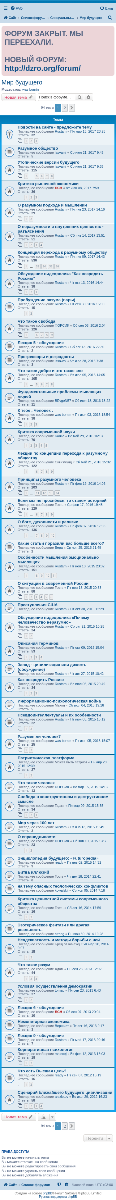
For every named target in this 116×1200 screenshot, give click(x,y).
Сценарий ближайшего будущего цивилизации (65, 1092)
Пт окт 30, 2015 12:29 (87, 609)
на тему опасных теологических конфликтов (63, 886)
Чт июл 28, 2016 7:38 (86, 361)
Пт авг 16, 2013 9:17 (88, 1026)
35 (50, 266)
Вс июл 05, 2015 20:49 (87, 684)
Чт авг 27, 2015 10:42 (87, 673)
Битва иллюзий (33, 872)
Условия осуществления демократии (55, 986)
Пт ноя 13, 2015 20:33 (84, 587)
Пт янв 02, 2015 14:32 (84, 862)
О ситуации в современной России (53, 583)
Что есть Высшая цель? (42, 1071)
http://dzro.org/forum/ (43, 68)
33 (37, 266)
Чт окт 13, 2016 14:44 (87, 282)
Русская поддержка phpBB (58, 1196)
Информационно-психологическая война (59, 701)
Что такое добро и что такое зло (50, 370)
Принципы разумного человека (49, 479)
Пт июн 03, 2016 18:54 (92, 414)
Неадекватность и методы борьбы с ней (59, 940)
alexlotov (61, 1096)
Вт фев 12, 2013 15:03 (87, 1054)
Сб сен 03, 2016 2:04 (89, 325)
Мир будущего (22, 82)
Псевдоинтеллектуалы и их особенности (59, 715)
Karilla (59, 436)
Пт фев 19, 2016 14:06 (87, 483)
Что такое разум (34, 964)
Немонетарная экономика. (44, 1021)
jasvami (60, 152)
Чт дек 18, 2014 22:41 (84, 876)
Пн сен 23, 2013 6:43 (84, 990)
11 (37, 493)
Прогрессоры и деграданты (46, 356)
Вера (59, 547)
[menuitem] (16, 8)
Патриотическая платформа (46, 758)
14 (57, 493)
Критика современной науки (46, 432)
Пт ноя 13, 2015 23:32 (87, 566)
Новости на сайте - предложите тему (55, 127)
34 (44, 266)
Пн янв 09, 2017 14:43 (87, 256)
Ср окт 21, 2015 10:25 (87, 626)
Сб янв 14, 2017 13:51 (87, 235)
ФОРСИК (62, 325)
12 (44, 493)
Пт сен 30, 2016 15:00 (87, 304)
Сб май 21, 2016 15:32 (93, 462)
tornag (59, 990)
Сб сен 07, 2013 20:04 (83, 1012)
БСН (58, 188)
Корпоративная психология (46, 1049)
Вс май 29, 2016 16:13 (85, 436)
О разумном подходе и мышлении (52, 205)
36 (57, 266)
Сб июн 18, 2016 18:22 (92, 400)
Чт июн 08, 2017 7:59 (82, 188)
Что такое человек (36, 782)
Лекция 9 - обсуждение (41, 1035)
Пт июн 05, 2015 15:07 (92, 741)
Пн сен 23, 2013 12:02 (84, 969)
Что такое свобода (36, 321)
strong (59, 934)
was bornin (30, 89)
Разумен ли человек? (39, 736)
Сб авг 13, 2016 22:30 (87, 347)
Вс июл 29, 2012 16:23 (89, 1096)
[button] (72, 107)
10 (52, 536)
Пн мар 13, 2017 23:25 (87, 131)
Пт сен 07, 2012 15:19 (84, 1075)
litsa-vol (60, 361)
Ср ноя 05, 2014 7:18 (88, 890)
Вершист (62, 1026)
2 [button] (65, 108)
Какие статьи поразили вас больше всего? (61, 543)
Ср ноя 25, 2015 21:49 (84, 547)
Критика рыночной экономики (48, 183)
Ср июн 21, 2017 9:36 (87, 166)
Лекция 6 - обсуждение (41, 1007)
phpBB (47, 1193)
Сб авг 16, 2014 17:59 (84, 908)
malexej (61, 1054)
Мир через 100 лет (36, 822)
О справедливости (36, 836)
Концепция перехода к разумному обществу (62, 252)
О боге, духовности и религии (48, 522)
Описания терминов (38, 643)
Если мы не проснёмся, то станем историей (62, 500)
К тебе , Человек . (35, 410)
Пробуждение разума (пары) (46, 300)
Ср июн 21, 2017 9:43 (87, 152)
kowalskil (61, 890)
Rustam (61, 131)
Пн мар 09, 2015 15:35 (85, 805)
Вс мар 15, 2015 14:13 (90, 787)
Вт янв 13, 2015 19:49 (87, 827)
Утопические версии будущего (48, 162)
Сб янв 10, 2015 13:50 (90, 841)
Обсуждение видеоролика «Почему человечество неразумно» (53, 620)
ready (59, 862)
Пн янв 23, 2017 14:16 (87, 209)
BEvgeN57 (63, 400)
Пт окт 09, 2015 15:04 (87, 647)
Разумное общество (38, 148)
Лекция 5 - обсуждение (41, 342)
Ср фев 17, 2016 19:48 (85, 505)
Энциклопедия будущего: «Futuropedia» (58, 858)
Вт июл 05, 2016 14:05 (87, 375)
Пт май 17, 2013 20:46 (87, 1040)
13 (50, 493)
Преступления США (38, 604)
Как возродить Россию (41, 679)
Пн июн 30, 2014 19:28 (85, 934)
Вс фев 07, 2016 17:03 (87, 526)
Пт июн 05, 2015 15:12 (87, 719)
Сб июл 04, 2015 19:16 (86, 705)
